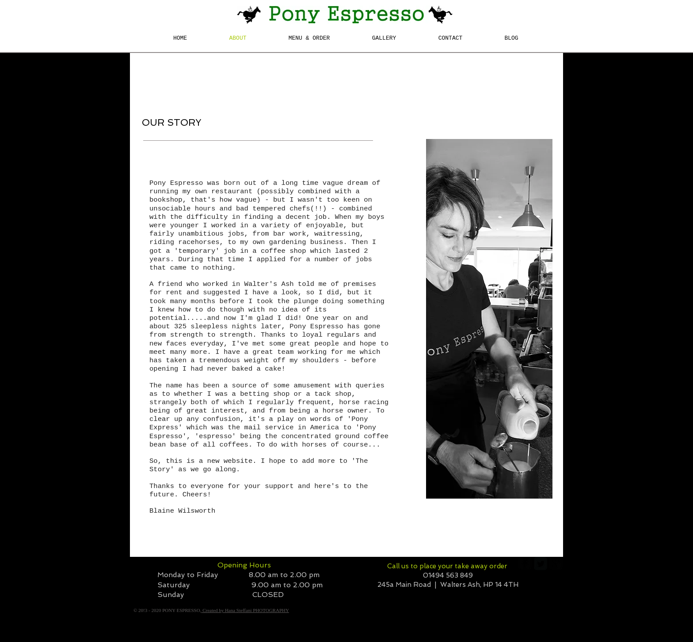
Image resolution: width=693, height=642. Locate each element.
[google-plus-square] (556, 563)
